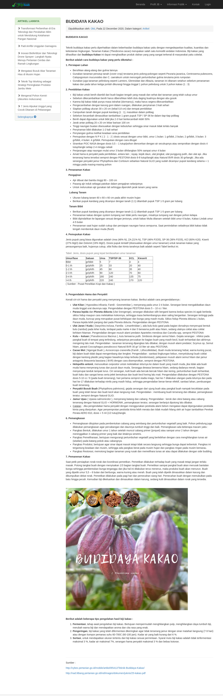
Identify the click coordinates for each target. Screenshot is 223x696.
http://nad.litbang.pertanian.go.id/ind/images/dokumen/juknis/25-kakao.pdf (106, 673)
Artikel (146, 28)
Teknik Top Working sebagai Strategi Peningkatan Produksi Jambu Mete (34, 85)
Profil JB (156, 4)
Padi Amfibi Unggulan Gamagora (37, 46)
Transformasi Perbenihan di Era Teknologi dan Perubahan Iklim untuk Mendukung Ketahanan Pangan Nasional (36, 33)
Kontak (196, 4)
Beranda (140, 4)
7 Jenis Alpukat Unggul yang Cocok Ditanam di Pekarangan (35, 108)
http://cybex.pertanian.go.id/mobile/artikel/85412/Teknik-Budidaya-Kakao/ (105, 668)
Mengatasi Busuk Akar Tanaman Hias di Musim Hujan (37, 72)
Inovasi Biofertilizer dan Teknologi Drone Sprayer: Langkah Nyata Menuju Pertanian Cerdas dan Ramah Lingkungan (37, 58)
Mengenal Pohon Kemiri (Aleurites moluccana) (32, 97)
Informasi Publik (177, 4)
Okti (93, 28)
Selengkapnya (27, 117)
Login (208, 4)
